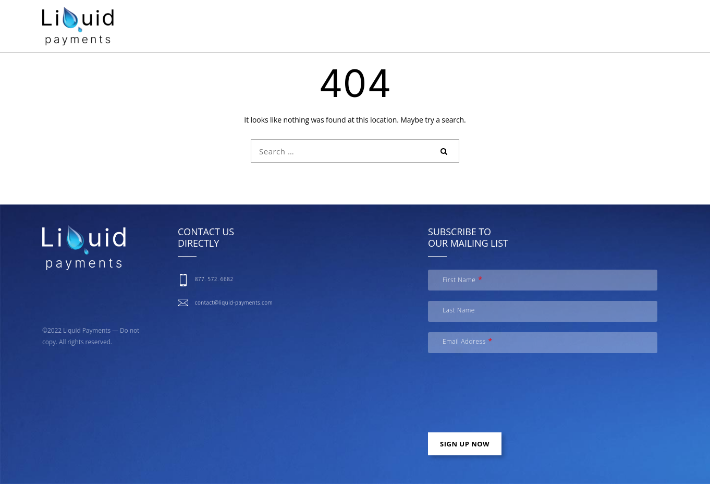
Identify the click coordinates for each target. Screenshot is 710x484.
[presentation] (507, 396)
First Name (459, 279)
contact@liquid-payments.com (234, 302)
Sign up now (464, 444)
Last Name (459, 310)
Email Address (464, 341)
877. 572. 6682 (214, 279)
